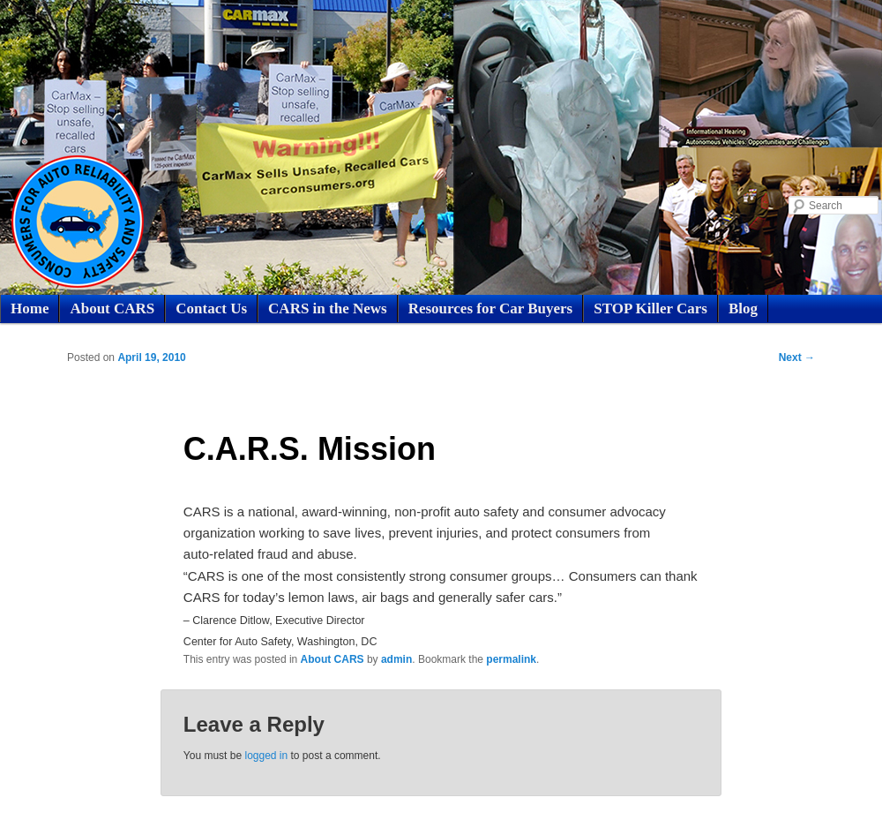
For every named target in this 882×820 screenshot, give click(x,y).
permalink (511, 659)
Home (30, 308)
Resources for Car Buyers (490, 308)
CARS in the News (327, 308)
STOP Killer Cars (650, 308)
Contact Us (211, 308)
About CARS (112, 308)
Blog (743, 308)
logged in (266, 755)
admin (396, 659)
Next (797, 357)
